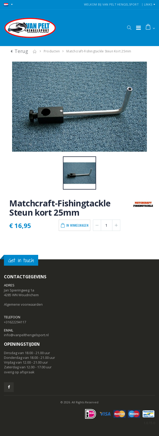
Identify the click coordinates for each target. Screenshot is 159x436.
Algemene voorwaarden (23, 304)
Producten (52, 51)
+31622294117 (15, 322)
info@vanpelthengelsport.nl (26, 335)
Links (148, 4)
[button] (129, 28)
